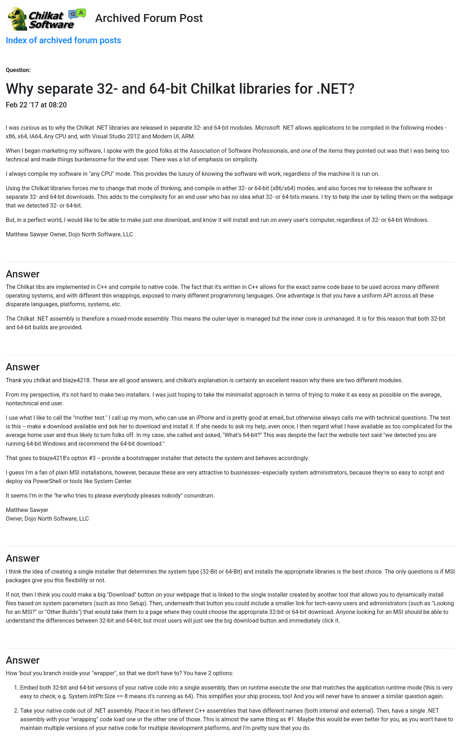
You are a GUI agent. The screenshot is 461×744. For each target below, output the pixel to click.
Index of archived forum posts (63, 40)
